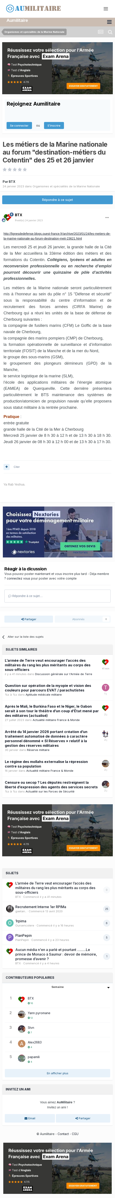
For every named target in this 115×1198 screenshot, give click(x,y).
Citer (17, 466)
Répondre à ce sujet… (25, 596)
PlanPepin (23, 935)
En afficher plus (57, 1073)
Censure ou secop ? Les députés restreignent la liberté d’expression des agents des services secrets (51, 784)
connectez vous (18, 578)
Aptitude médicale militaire (44, 694)
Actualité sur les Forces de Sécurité (50, 791)
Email (30, 1118)
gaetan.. (20, 911)
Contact (63, 1134)
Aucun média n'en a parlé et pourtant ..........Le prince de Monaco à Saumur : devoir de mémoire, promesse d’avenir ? (56, 954)
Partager (28, 619)
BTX (12, 181)
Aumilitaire (17, 20)
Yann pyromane (39, 1013)
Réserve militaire (38, 750)
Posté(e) (29, 220)
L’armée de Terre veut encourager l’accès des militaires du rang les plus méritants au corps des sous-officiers (47, 665)
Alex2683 (35, 1042)
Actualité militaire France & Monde (56, 720)
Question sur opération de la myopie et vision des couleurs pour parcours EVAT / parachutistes (48, 687)
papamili (34, 1057)
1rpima (20, 921)
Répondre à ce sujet (57, 200)
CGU (75, 1134)
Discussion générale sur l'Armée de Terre (63, 674)
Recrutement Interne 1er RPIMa (40, 906)
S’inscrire (54, 125)
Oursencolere (24, 925)
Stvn (31, 1027)
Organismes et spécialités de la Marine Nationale (66, 186)
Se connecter (19, 125)
